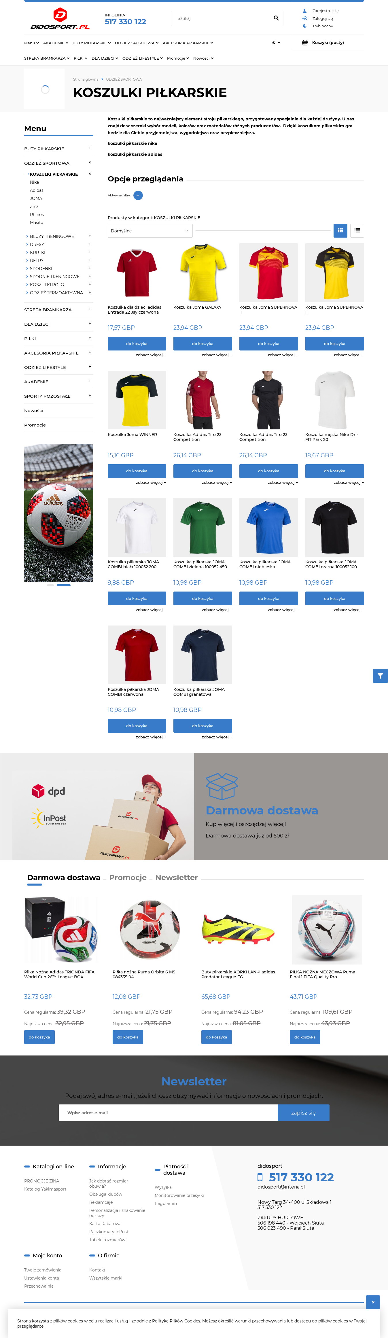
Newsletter (176, 877)
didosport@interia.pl (281, 1187)
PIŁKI (30, 338)
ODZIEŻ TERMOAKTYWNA (56, 292)
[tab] (50, 585)
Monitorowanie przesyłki (179, 1195)
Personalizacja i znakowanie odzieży (117, 1213)
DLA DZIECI (37, 324)
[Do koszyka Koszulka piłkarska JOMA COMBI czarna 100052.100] (334, 598)
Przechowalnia (39, 1286)
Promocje (35, 425)
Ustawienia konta (41, 1278)
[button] (151, 354)
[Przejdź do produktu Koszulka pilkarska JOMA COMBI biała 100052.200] (137, 527)
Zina (34, 206)
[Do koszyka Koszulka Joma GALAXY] (202, 343)
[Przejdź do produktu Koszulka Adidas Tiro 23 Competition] (202, 400)
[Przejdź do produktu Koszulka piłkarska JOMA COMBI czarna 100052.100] (334, 527)
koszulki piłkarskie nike (132, 143)
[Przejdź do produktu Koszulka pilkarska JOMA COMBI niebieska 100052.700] (268, 527)
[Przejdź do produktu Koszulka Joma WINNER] (137, 400)
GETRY (36, 260)
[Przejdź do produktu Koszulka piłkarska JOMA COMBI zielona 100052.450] (202, 527)
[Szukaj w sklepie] (221, 18)
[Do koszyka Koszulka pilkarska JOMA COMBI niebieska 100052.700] (268, 598)
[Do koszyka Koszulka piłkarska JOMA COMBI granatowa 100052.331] (202, 726)
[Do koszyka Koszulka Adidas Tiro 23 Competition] (202, 471)
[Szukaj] (276, 18)
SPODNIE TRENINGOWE (55, 276)
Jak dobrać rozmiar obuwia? (108, 1183)
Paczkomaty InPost (108, 1231)
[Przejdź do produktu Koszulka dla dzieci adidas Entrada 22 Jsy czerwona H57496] (137, 272)
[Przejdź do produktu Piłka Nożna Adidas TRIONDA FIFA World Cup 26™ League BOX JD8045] (61, 936)
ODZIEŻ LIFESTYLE (45, 367)
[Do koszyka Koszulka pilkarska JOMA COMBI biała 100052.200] (137, 598)
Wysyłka (163, 1187)
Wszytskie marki (105, 1278)
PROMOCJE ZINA (41, 1181)
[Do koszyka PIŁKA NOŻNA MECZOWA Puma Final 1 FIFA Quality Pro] (305, 1037)
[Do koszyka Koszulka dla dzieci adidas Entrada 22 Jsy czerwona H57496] (137, 343)
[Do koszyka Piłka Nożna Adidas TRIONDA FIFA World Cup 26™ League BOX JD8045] (39, 1037)
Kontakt (97, 1270)
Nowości (33, 410)
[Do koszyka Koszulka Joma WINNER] (137, 471)
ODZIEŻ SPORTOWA (46, 163)
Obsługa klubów (105, 1194)
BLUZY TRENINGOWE (52, 236)
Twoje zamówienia (42, 1270)
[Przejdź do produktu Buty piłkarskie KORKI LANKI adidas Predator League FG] (238, 936)
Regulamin (166, 1203)
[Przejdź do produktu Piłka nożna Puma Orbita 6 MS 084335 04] (150, 936)
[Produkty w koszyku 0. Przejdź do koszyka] (328, 42)
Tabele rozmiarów (107, 1239)
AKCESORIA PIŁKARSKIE (51, 353)
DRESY (37, 244)
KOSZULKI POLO (47, 284)
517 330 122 (125, 21)
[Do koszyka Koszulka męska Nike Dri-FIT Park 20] (334, 471)
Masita (36, 222)
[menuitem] (31, 42)
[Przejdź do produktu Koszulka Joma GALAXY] (202, 272)
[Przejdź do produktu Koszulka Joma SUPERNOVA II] (268, 272)
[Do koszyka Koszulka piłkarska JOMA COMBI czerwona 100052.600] (137, 726)
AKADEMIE (36, 381)
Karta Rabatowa (105, 1223)
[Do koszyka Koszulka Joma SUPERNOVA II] (268, 343)
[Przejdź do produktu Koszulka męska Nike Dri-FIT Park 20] (334, 400)
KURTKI (37, 252)
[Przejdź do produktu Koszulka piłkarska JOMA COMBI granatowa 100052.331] (202, 655)
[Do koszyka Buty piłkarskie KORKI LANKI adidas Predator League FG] (216, 1037)
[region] (58, 516)
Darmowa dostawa (64, 877)
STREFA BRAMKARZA (48, 309)
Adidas (36, 190)
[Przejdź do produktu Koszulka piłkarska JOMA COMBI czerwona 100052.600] (137, 655)
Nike (34, 182)
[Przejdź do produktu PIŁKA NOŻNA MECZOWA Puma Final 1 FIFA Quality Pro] (327, 936)
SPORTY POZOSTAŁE (47, 396)
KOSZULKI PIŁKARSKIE (54, 174)
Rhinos (37, 214)
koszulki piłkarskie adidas (135, 154)
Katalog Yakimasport (45, 1189)
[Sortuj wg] (150, 231)
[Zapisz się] (304, 1112)
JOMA (36, 198)
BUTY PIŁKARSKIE (44, 148)
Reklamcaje (101, 1202)
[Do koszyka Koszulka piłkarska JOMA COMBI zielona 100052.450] (202, 598)
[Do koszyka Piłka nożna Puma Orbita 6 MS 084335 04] (128, 1037)
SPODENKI (41, 268)
